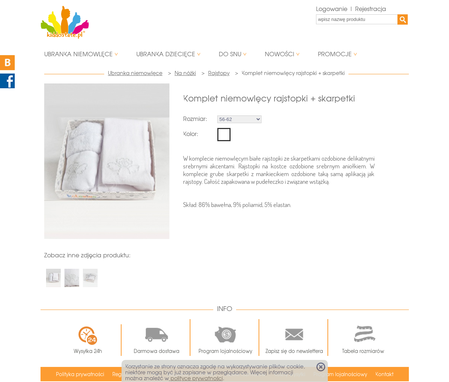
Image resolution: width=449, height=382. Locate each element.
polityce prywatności (196, 378)
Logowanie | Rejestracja (351, 9)
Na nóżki (185, 73)
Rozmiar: (195, 118)
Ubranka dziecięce (165, 54)
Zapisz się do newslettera (294, 337)
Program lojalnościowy (225, 337)
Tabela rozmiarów (363, 337)
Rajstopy (218, 73)
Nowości (279, 54)
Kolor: (190, 134)
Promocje (335, 54)
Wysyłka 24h (88, 340)
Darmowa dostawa (156, 337)
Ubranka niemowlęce (78, 54)
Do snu (230, 54)
